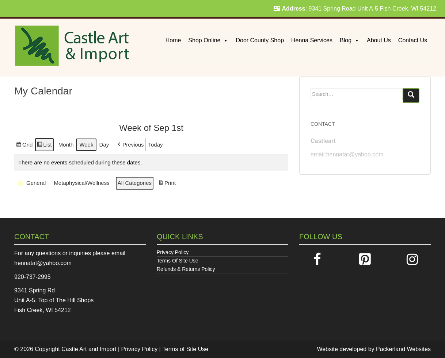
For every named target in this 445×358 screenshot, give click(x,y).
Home (173, 40)
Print (167, 184)
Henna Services (311, 40)
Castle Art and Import (88, 349)
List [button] (44, 145)
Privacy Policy (173, 252)
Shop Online (208, 40)
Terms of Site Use (185, 349)
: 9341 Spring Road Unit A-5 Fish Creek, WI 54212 (355, 8)
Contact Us (412, 40)
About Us (379, 40)
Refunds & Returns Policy (186, 269)
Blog (350, 40)
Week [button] (86, 144)
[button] (129, 144)
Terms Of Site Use (177, 261)
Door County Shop (260, 40)
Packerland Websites (403, 349)
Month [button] (66, 144)
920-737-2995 (32, 277)
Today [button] (155, 144)
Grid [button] (24, 145)
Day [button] (104, 144)
